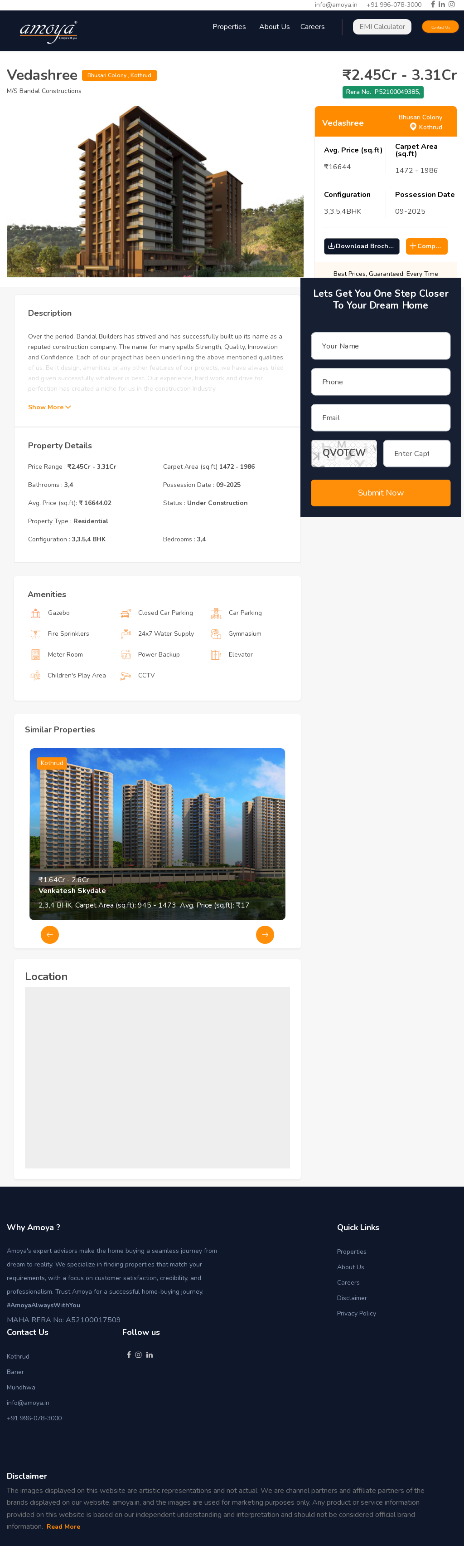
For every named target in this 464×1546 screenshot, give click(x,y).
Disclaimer (352, 1298)
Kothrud (18, 1356)
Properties (352, 1251)
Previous (50, 972)
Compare (427, 246)
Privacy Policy (356, 1313)
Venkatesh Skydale (72, 928)
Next (265, 972)
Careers (348, 1282)
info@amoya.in (336, 4)
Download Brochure (363, 246)
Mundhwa (21, 1387)
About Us (274, 27)
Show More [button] (49, 444)
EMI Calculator (382, 27)
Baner (15, 1372)
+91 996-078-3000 (394, 4)
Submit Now (381, 480)
